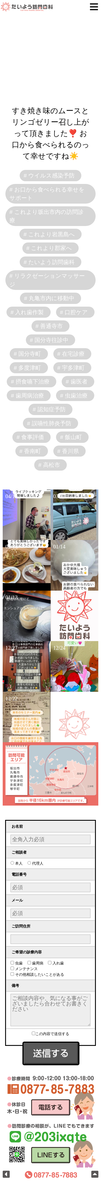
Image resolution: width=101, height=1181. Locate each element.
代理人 (37, 863)
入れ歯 (58, 963)
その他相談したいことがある (39, 974)
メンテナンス (26, 969)
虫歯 (18, 963)
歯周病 (37, 963)
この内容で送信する (50, 1034)
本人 (18, 863)
